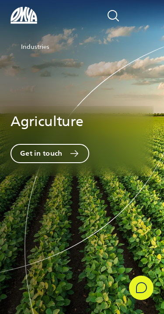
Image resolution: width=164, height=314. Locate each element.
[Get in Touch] (141, 288)
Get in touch (41, 153)
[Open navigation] (144, 15)
